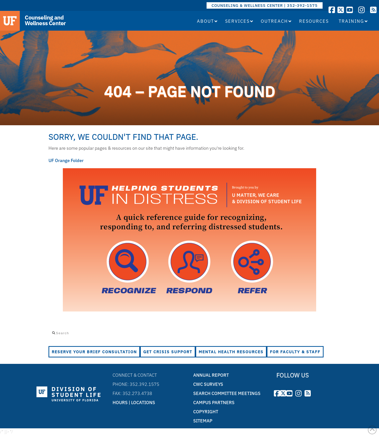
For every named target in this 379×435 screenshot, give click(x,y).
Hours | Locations (134, 402)
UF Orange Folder (66, 160)
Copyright (205, 411)
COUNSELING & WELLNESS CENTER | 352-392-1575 (265, 5)
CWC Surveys (208, 384)
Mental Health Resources (231, 351)
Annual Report (211, 375)
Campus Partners (214, 402)
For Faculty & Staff (295, 351)
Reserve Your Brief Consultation (94, 351)
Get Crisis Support (167, 351)
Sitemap (202, 421)
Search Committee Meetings (227, 393)
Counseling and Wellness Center (45, 20)
